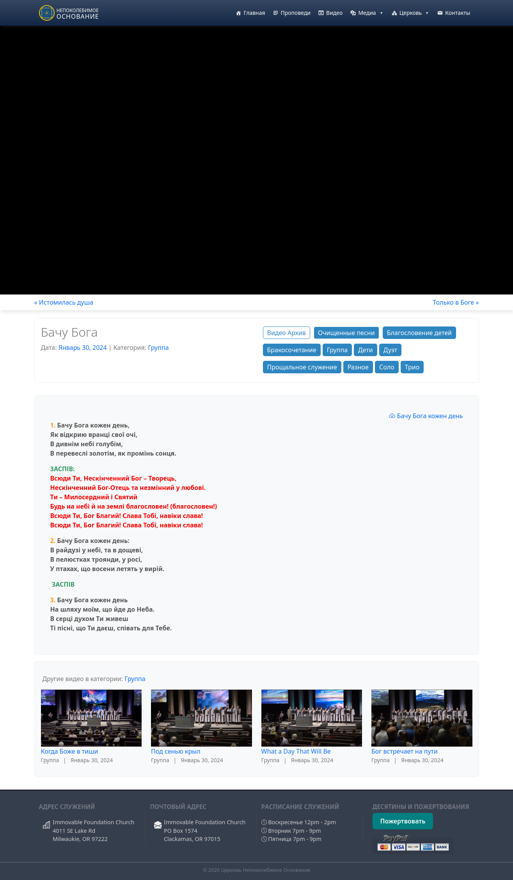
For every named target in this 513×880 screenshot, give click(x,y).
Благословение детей (419, 332)
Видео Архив (286, 332)
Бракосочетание (291, 350)
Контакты (457, 12)
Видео (334, 12)
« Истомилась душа (63, 302)
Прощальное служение (302, 367)
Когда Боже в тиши (69, 751)
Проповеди (296, 12)
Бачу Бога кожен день (426, 416)
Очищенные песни (346, 332)
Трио (412, 367)
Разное (358, 367)
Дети (365, 350)
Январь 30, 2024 (83, 347)
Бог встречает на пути (404, 751)
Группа (158, 347)
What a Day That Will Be (296, 751)
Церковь (414, 13)
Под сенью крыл (176, 751)
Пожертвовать (403, 821)
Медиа (370, 13)
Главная (254, 12)
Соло (386, 367)
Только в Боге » (456, 302)
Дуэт (390, 350)
